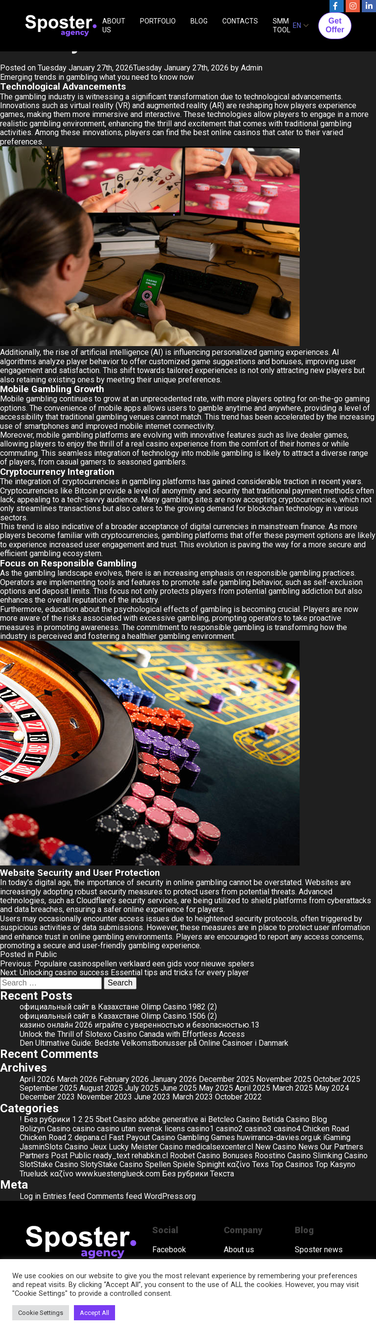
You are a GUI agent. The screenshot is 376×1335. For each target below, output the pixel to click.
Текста (222, 1173)
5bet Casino (116, 1119)
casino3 (258, 1128)
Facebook (169, 1249)
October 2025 (336, 1079)
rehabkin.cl (150, 1155)
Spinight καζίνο (223, 1164)
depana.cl (90, 1137)
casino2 (229, 1128)
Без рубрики (185, 1173)
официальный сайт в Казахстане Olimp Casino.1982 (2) (118, 1006)
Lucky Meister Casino (146, 1146)
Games (223, 1137)
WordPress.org (170, 1196)
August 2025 (101, 1088)
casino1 (200, 1128)
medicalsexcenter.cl (219, 1146)
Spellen (158, 1164)
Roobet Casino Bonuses (211, 1155)
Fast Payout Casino (142, 1137)
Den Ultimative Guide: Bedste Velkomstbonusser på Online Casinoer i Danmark (154, 1043)
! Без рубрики (45, 1119)
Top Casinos (292, 1164)
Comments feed (114, 1196)
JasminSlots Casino (54, 1146)
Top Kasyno (335, 1164)
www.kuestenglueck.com (117, 1173)
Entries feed (64, 1196)
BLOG (199, 21)
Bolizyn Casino (45, 1128)
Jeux (98, 1146)
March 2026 (77, 1079)
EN (297, 25)
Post (59, 1155)
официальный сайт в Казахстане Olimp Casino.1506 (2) (118, 1016)
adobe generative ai (172, 1119)
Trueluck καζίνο (46, 1173)
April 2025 (252, 1088)
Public (46, 954)
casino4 (287, 1128)
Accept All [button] (94, 1312)
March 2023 (192, 1096)
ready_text (111, 1155)
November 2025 (283, 1079)
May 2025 (216, 1088)
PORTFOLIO (158, 21)
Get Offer (335, 25)
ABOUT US (113, 25)
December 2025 (226, 1079)
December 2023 (47, 1096)
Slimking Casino (340, 1155)
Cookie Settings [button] (40, 1312)
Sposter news (319, 1249)
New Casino (275, 1146)
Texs (260, 1164)
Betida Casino (285, 1119)
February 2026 (124, 1079)
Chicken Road (326, 1128)
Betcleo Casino (234, 1119)
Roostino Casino (283, 1155)
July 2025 (142, 1088)
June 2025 (179, 1088)
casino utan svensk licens (141, 1128)
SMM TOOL (281, 25)
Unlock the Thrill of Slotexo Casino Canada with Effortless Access (132, 1034)
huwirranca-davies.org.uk (279, 1137)
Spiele (184, 1164)
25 (89, 1119)
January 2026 (174, 1079)
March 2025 (292, 1088)
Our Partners (341, 1146)
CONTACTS (240, 21)
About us (239, 1249)
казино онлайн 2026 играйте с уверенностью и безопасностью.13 (139, 1025)
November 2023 (104, 1096)
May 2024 (332, 1088)
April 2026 (37, 1079)
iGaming (337, 1137)
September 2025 (48, 1088)
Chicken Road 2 (46, 1137)
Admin (251, 67)
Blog (319, 1119)
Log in (30, 1196)
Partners (34, 1155)
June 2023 (152, 1096)
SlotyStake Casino (111, 1164)
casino (83, 1128)
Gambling (193, 1137)
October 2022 (238, 1096)
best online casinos (226, 132)
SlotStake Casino (49, 1164)
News (308, 1146)
